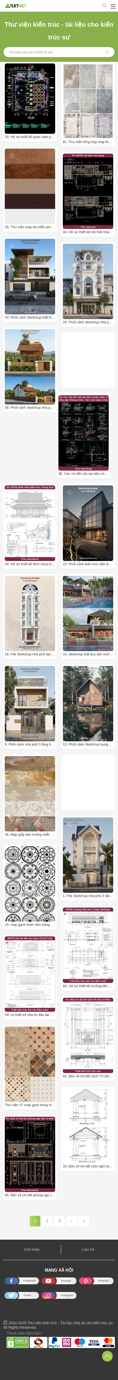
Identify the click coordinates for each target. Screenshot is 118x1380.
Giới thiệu (32, 1250)
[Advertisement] (90, 360)
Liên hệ (88, 1250)
